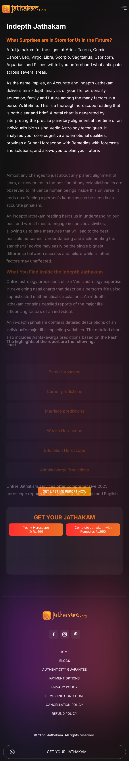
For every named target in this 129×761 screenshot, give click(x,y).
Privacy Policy (64, 687)
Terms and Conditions (64, 696)
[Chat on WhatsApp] (12, 752)
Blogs (64, 660)
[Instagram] (64, 634)
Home (64, 652)
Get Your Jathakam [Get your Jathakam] (67, 752)
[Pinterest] (75, 634)
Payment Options (64, 678)
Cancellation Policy (64, 705)
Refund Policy (64, 713)
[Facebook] (53, 634)
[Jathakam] (64, 619)
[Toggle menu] (123, 8)
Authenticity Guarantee (64, 669)
